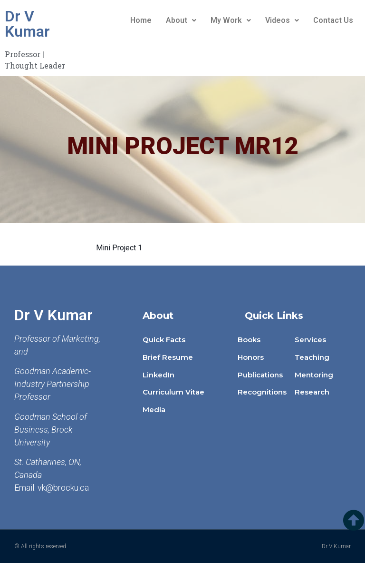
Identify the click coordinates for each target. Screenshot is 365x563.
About (181, 20)
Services (310, 339)
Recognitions (262, 391)
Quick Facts (164, 339)
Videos (282, 20)
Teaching (312, 357)
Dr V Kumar (27, 23)
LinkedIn (158, 374)
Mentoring (314, 374)
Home (141, 20)
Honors (251, 357)
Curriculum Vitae (173, 391)
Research (312, 391)
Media (154, 409)
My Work (231, 20)
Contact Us (333, 20)
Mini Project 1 (119, 247)
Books (249, 339)
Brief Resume (168, 357)
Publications (260, 374)
